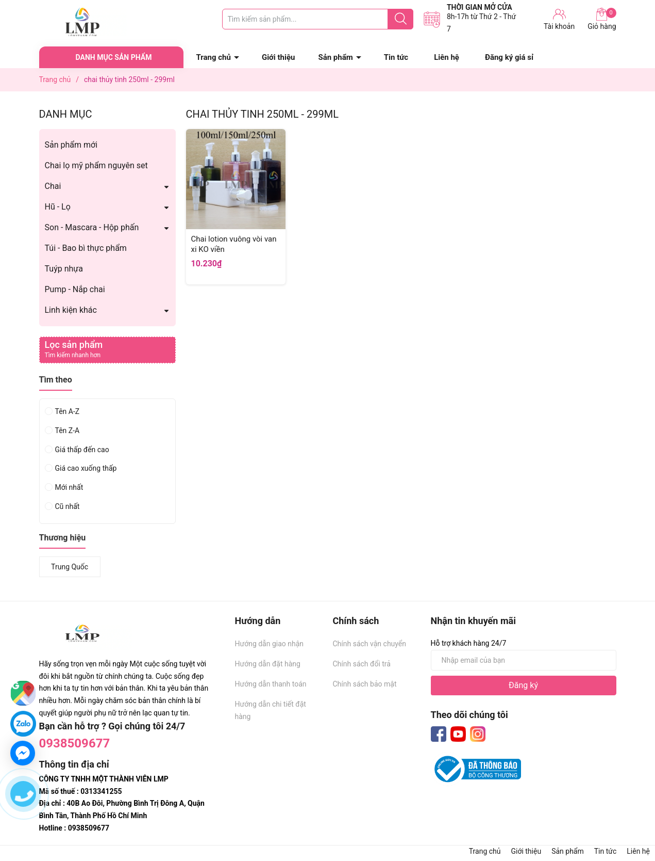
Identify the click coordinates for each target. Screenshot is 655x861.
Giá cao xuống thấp (86, 468)
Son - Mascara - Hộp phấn (92, 227)
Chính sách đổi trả (362, 664)
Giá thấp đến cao (82, 449)
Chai (53, 186)
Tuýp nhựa (64, 269)
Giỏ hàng (601, 19)
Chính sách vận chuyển (370, 644)
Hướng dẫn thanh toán (271, 684)
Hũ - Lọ (58, 207)
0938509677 (74, 743)
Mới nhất (69, 487)
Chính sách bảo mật (365, 684)
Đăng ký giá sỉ (509, 57)
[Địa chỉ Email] (523, 660)
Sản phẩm (335, 57)
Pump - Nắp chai (75, 289)
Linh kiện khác (71, 310)
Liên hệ (446, 57)
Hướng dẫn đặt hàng (267, 664)
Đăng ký (523, 685)
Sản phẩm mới (71, 145)
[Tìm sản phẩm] (317, 19)
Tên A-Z (67, 411)
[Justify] (401, 19)
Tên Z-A (67, 430)
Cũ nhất (67, 506)
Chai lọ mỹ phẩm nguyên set (96, 165)
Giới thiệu (278, 57)
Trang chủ (213, 57)
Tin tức (396, 57)
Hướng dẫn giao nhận (269, 644)
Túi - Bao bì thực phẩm (86, 248)
